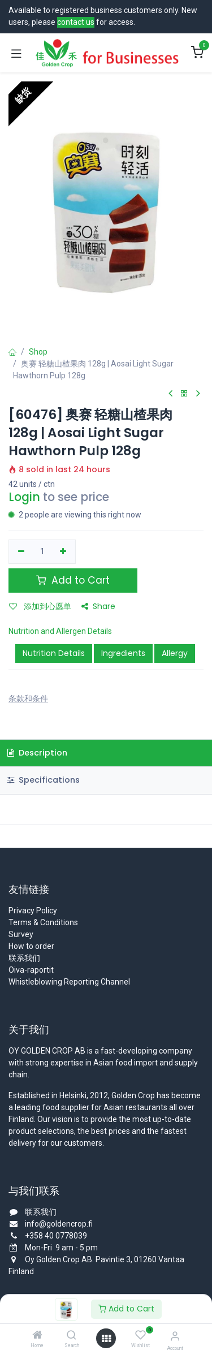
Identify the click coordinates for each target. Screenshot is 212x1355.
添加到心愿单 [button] (40, 606)
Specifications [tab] (43, 780)
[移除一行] (21, 552)
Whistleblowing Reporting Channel (69, 981)
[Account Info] (175, 1336)
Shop (38, 351)
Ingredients (123, 653)
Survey (20, 934)
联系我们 (24, 958)
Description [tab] (37, 752)
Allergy (175, 653)
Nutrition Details (54, 653)
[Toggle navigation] (16, 53)
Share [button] (98, 606)
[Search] (71, 1335)
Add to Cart (126, 1308)
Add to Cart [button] (73, 580)
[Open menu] (106, 1338)
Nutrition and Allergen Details (60, 631)
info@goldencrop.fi (59, 1223)
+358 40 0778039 (56, 1235)
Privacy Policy (32, 910)
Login (24, 497)
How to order (31, 946)
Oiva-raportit (31, 969)
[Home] (37, 1335)
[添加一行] (63, 552)
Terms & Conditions (43, 922)
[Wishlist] (140, 1335)
